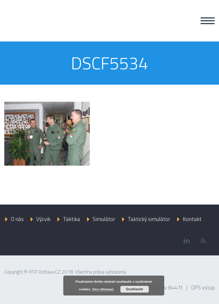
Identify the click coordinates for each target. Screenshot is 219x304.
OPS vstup (203, 287)
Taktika (71, 219)
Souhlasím (134, 289)
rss (203, 241)
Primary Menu (207, 20)
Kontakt (192, 219)
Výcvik (43, 219)
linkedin (186, 241)
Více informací (102, 289)
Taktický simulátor (149, 219)
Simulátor (104, 219)
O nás (17, 219)
